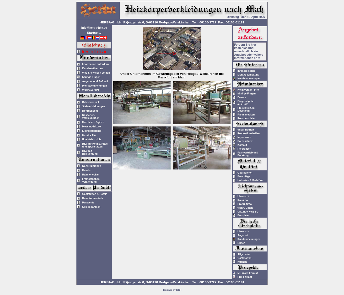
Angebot (242, 235)
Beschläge (243, 176)
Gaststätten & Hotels (94, 193)
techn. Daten (245, 207)
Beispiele (243, 215)
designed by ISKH (171, 290)
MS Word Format (247, 273)
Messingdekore (91, 126)
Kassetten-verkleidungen (90, 116)
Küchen (242, 261)
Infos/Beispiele (246, 70)
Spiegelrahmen (91, 206)
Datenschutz (245, 141)
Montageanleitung (248, 74)
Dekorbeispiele (91, 102)
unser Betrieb (245, 129)
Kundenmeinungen (249, 78)
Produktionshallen (248, 133)
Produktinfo (244, 203)
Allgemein (243, 254)
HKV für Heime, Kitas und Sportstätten (95, 145)
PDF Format (244, 276)
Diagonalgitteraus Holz (246, 102)
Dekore (241, 97)
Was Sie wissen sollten (96, 72)
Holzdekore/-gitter (93, 122)
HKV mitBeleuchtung (90, 152)
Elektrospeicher (91, 130)
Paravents (88, 202)
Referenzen (244, 148)
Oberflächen (244, 172)
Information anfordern (95, 64)
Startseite (94, 32)
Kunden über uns (92, 68)
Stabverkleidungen (93, 106)
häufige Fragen (91, 77)
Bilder (241, 242)
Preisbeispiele (246, 118)
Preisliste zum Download (246, 109)
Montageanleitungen (94, 85)
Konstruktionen (91, 165)
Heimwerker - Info (248, 89)
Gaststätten (244, 258)
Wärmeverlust (90, 89)
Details (86, 170)
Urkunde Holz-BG (247, 211)
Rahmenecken (90, 174)
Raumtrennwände (92, 198)
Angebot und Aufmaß (95, 81)
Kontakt (242, 144)
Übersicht (243, 196)
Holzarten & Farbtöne (250, 180)
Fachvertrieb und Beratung (247, 154)
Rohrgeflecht (90, 110)
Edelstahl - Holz (91, 139)
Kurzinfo (242, 200)
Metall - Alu (89, 135)
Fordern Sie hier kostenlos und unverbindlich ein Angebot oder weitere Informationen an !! (248, 51)
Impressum (244, 137)
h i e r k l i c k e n (94, 51)
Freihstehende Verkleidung (91, 180)
